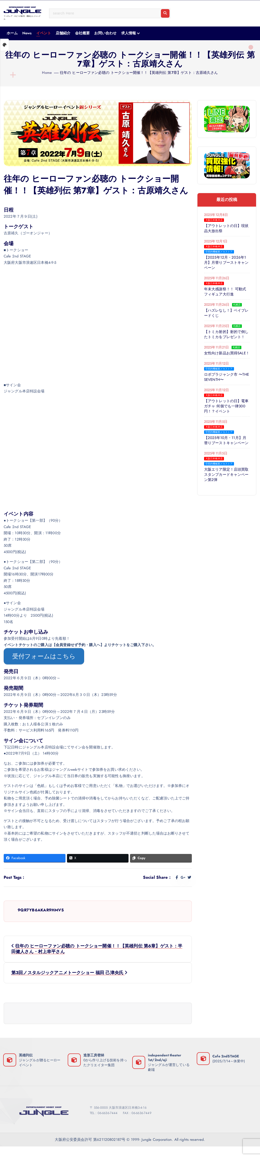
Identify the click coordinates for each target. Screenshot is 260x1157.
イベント (43, 33)
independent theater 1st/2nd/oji (165, 1053)
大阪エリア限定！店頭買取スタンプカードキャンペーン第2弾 (226, 481)
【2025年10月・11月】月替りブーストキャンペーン (226, 447)
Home (47, 72)
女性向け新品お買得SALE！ (221, 357)
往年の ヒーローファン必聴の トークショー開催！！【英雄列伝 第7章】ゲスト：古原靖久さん (139, 72)
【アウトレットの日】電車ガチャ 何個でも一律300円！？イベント (226, 413)
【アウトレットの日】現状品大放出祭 (226, 230)
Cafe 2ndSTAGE (226, 1053)
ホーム (12, 33)
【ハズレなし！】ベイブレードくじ (226, 315)
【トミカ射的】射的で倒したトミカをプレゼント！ (226, 336)
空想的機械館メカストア (219, 253)
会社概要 (82, 33)
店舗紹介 (63, 33)
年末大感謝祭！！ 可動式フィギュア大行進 (225, 293)
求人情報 (128, 33)
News (27, 33)
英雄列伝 (27, 1051)
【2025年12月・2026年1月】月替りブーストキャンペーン (226, 264)
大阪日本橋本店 (214, 222)
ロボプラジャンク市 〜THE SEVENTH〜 (223, 384)
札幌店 (237, 306)
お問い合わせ (105, 33)
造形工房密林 (94, 1051)
